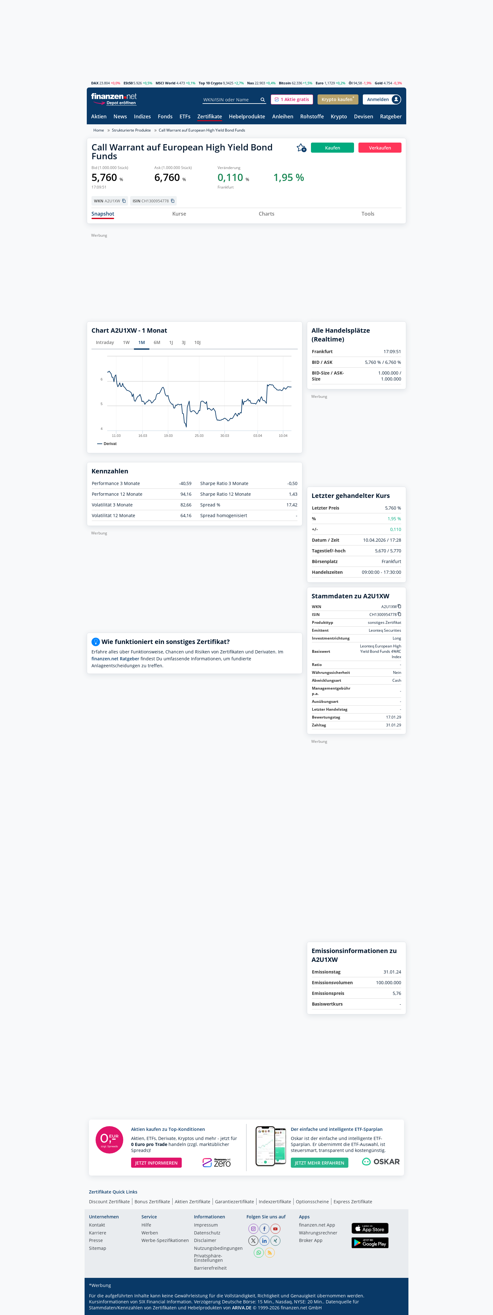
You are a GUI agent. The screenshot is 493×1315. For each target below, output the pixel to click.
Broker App (311, 1240)
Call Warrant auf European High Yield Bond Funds (202, 130)
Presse (96, 1240)
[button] (292, 99)
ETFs (185, 117)
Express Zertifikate (353, 1202)
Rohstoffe (312, 117)
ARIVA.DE (242, 1308)
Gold (379, 83)
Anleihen (282, 117)
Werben (149, 1233)
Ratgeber (391, 117)
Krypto (339, 117)
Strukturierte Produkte (131, 130)
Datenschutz (207, 1233)
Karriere (97, 1233)
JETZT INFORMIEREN (156, 1163)
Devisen (363, 117)
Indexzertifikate (275, 1202)
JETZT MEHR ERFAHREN (319, 1163)
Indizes (142, 117)
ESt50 (128, 83)
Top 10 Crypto (210, 83)
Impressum (206, 1225)
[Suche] (263, 99)
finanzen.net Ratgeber (115, 659)
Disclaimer (205, 1240)
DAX (94, 83)
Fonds (165, 117)
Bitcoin (285, 83)
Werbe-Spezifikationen (165, 1240)
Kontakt (97, 1225)
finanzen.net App (317, 1225)
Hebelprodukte (247, 117)
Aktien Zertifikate (192, 1202)
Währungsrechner (318, 1233)
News (120, 117)
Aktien (99, 117)
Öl (350, 83)
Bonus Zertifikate (152, 1202)
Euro (320, 83)
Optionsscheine (312, 1202)
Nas (250, 83)
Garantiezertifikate (234, 1202)
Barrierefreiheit (210, 1268)
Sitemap (97, 1248)
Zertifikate (209, 117)
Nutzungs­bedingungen (218, 1248)
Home (98, 130)
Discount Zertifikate (109, 1202)
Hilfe (146, 1225)
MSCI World (165, 83)
